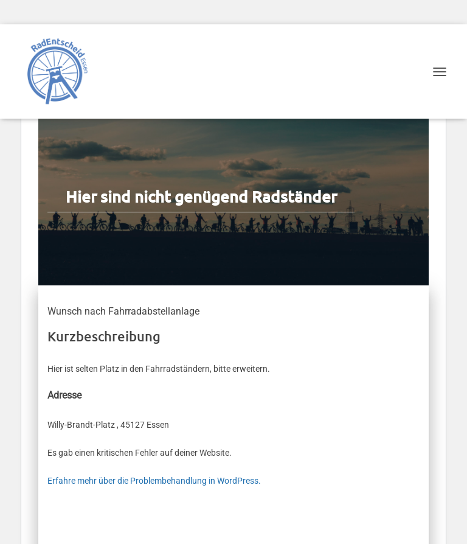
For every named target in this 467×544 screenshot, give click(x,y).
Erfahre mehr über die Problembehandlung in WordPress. (154, 481)
